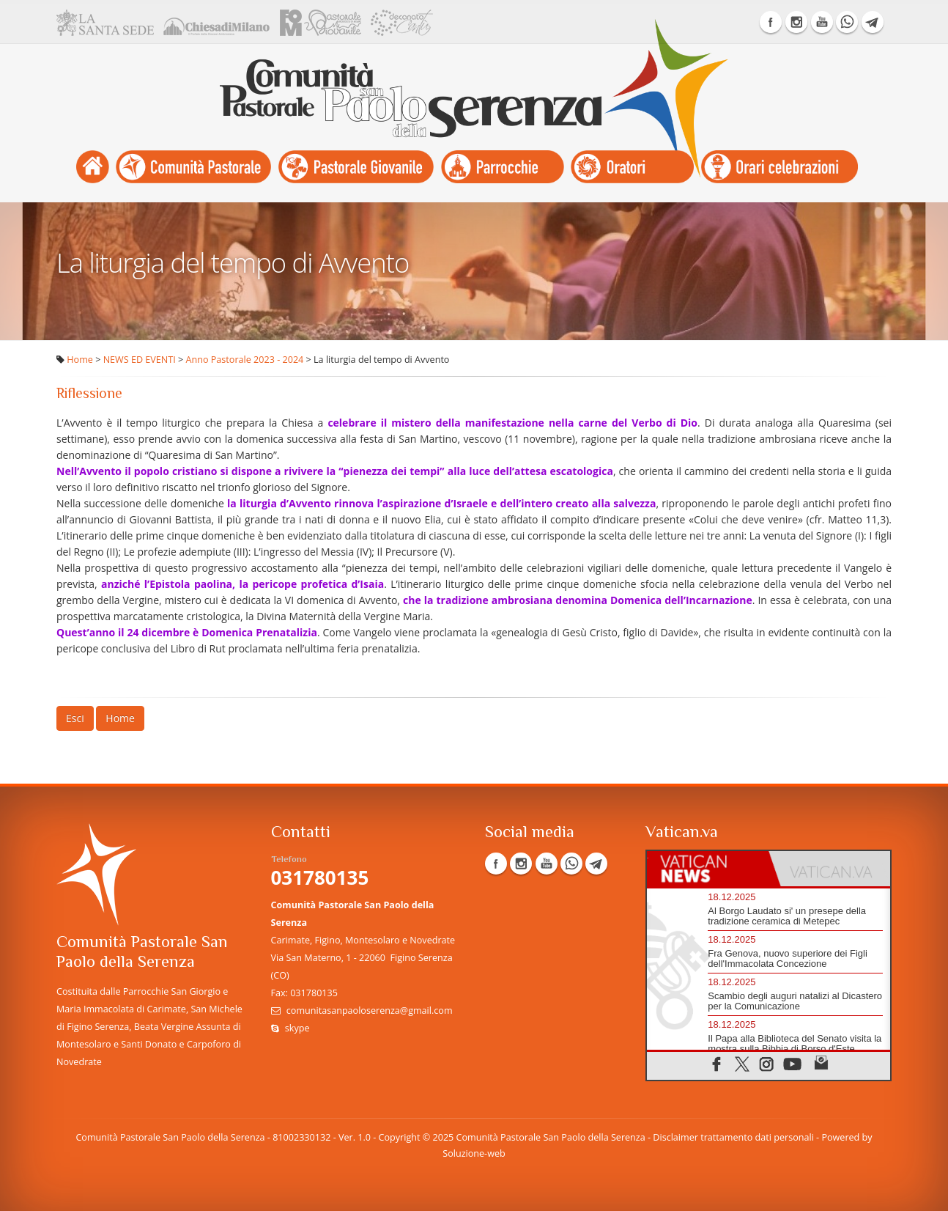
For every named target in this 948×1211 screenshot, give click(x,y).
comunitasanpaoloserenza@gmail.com (369, 1010)
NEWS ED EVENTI (139, 359)
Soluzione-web (473, 1153)
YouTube (822, 22)
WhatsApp (847, 22)
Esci (75, 718)
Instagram (796, 22)
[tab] (708, 868)
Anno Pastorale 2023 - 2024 (245, 359)
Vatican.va (681, 833)
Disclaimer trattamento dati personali (733, 1137)
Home (80, 359)
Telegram (873, 22)
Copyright (400, 1137)
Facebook (771, 22)
